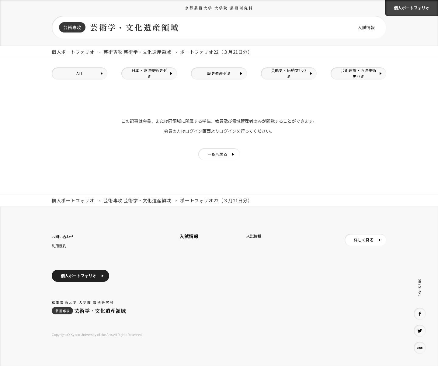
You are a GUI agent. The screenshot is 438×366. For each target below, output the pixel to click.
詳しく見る (364, 240)
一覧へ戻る (217, 154)
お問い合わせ (63, 236)
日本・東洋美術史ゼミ (149, 73)
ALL (79, 73)
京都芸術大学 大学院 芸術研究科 (219, 7)
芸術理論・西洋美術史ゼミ (358, 73)
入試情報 (366, 27)
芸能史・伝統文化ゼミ (289, 73)
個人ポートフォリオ (411, 8)
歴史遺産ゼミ (219, 73)
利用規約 (59, 245)
